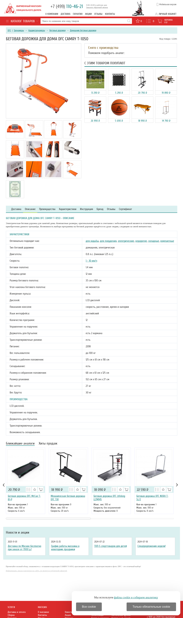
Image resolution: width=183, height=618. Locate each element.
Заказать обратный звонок (97, 7)
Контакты (110, 13)
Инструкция (86, 209)
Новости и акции (17, 532)
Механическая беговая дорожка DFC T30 (68, 497)
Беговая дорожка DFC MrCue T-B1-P (24, 497)
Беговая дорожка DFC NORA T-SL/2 (152, 497)
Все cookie (89, 606)
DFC (9, 30)
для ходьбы (92, 241)
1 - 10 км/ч (91, 261)
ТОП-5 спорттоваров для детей (110, 546)
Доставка (65, 13)
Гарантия (77, 13)
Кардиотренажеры (36, 30)
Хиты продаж (48, 444)
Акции (88, 13)
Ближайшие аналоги (20, 444)
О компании (51, 13)
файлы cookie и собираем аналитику (136, 597)
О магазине (43, 612)
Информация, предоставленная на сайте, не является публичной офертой (36, 571)
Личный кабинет (167, 13)
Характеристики (67, 209)
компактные (167, 241)
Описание (30, 209)
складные (153, 241)
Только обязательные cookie (151, 606)
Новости (68, 612)
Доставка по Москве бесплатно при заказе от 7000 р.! (24, 547)
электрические (126, 241)
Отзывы (98, 13)
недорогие (141, 241)
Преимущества (47, 209)
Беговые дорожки (57, 30)
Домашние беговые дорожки (83, 30)
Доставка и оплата (17, 612)
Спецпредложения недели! (151, 546)
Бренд (100, 209)
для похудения (108, 241)
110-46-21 (67, 6)
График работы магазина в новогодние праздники (65, 547)
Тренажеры (19, 30)
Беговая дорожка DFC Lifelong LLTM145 (109, 497)
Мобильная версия (167, 4)
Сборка (11, 615)
